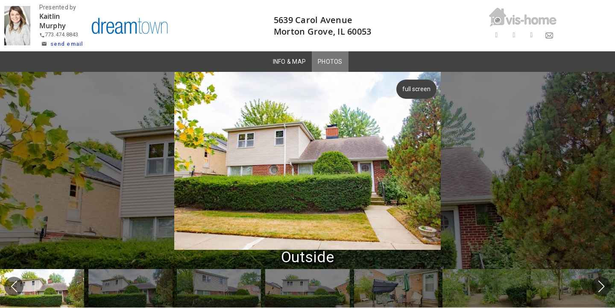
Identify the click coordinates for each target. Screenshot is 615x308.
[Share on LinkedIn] (531, 35)
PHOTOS (330, 61)
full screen (415, 89)
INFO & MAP (289, 61)
